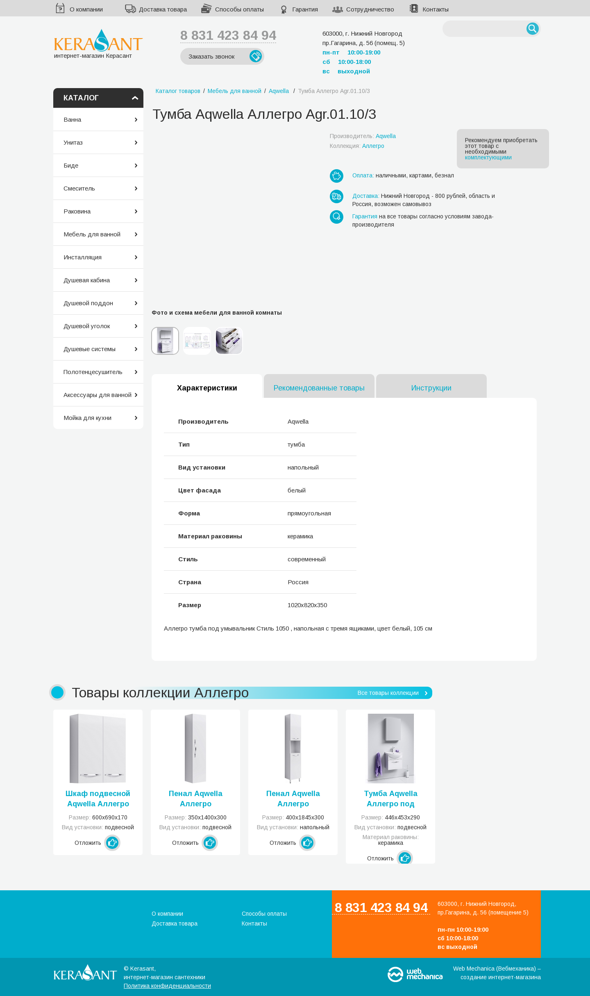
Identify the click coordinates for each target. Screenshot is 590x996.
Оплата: (363, 175)
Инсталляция (83, 257)
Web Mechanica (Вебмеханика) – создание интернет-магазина (497, 972)
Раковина (77, 211)
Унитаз (73, 142)
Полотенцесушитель (93, 371)
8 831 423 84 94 (228, 35)
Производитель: (363, 136)
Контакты (435, 9)
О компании (86, 9)
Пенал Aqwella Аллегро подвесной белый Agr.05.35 (195, 799)
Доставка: (365, 196)
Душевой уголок (87, 325)
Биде (71, 165)
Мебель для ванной (92, 234)
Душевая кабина (87, 280)
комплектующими (488, 157)
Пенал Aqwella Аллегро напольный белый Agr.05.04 (293, 799)
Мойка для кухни (87, 417)
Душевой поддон (88, 302)
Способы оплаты (239, 9)
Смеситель (79, 188)
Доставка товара (163, 9)
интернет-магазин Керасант (98, 44)
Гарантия (305, 9)
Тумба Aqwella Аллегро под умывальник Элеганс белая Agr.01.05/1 (390, 799)
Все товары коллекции (388, 693)
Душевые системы (90, 348)
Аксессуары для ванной (98, 394)
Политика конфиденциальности (167, 985)
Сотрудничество (370, 9)
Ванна (72, 119)
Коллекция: (357, 146)
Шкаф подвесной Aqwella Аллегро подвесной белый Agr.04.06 (98, 799)
